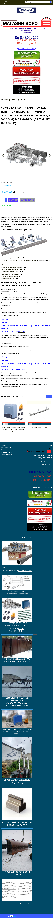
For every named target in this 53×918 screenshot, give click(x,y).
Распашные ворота (7, 454)
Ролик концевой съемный (10, 272)
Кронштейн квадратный (10, 276)
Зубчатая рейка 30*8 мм (39, 427)
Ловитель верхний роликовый (12, 269)
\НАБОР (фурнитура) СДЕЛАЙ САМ (14, 100)
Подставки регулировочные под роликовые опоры (19, 260)
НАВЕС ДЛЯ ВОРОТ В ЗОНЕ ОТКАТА (17, 853)
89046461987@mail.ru (26, 48)
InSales (30, 904)
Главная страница (6, 447)
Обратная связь (6, 450)
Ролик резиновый (8, 278)
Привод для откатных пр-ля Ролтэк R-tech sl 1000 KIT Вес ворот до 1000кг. (13, 430)
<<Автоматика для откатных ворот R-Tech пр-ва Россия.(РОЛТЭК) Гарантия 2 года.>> (17, 731)
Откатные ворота (6, 452)
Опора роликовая (8, 265)
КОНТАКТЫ (26, 537)
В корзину (13, 200)
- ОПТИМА (4, 322)
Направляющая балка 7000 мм (12, 258)
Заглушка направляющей (10, 274)
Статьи (3, 445)
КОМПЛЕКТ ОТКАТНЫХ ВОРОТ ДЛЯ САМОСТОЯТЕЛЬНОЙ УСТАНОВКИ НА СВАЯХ (17, 686)
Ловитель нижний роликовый (12, 267)
